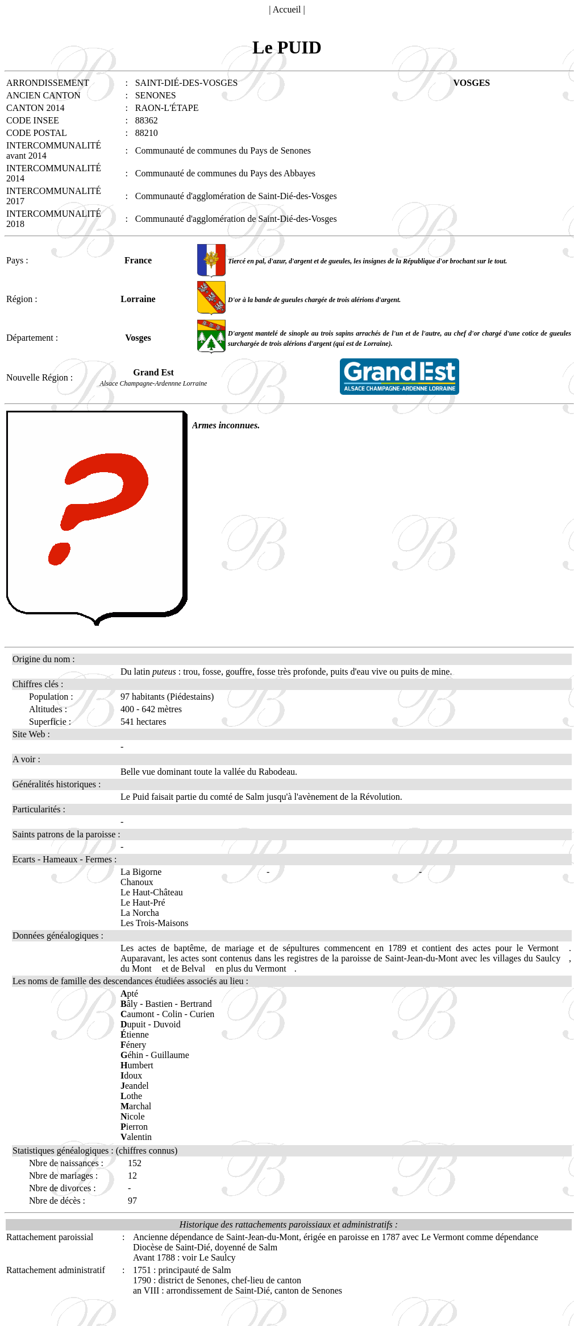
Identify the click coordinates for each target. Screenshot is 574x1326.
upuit (132, 1024)
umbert (136, 1065)
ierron (134, 1126)
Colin (172, 1014)
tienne (134, 1034)
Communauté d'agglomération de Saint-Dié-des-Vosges (236, 196)
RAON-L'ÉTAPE (167, 108)
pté (129, 993)
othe (131, 1096)
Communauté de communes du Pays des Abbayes (225, 173)
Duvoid (167, 1024)
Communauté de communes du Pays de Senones (223, 150)
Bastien (159, 1004)
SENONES (155, 95)
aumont (137, 1014)
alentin (136, 1137)
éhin (131, 1055)
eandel (134, 1085)
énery (133, 1045)
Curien (202, 1014)
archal (135, 1106)
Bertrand (196, 1004)
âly (129, 1004)
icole (132, 1116)
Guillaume (170, 1055)
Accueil (287, 9)
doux (131, 1075)
